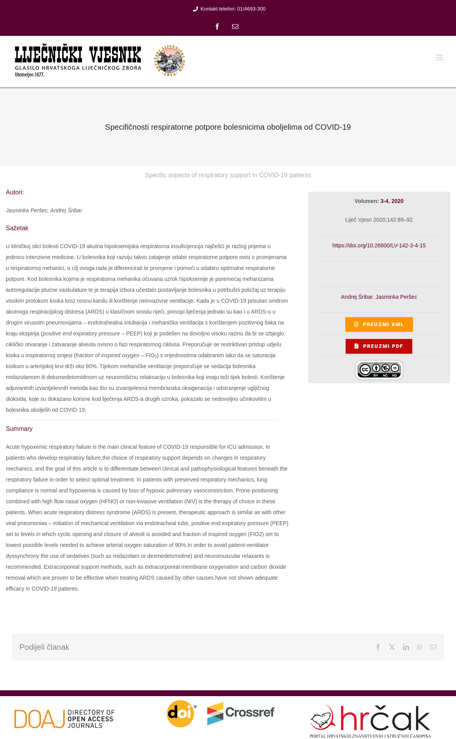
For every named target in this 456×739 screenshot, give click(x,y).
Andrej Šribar (357, 297)
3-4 (384, 201)
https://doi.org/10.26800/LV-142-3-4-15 (379, 245)
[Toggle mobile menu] (440, 57)
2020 (397, 201)
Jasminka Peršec (396, 297)
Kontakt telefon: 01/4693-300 (228, 9)
